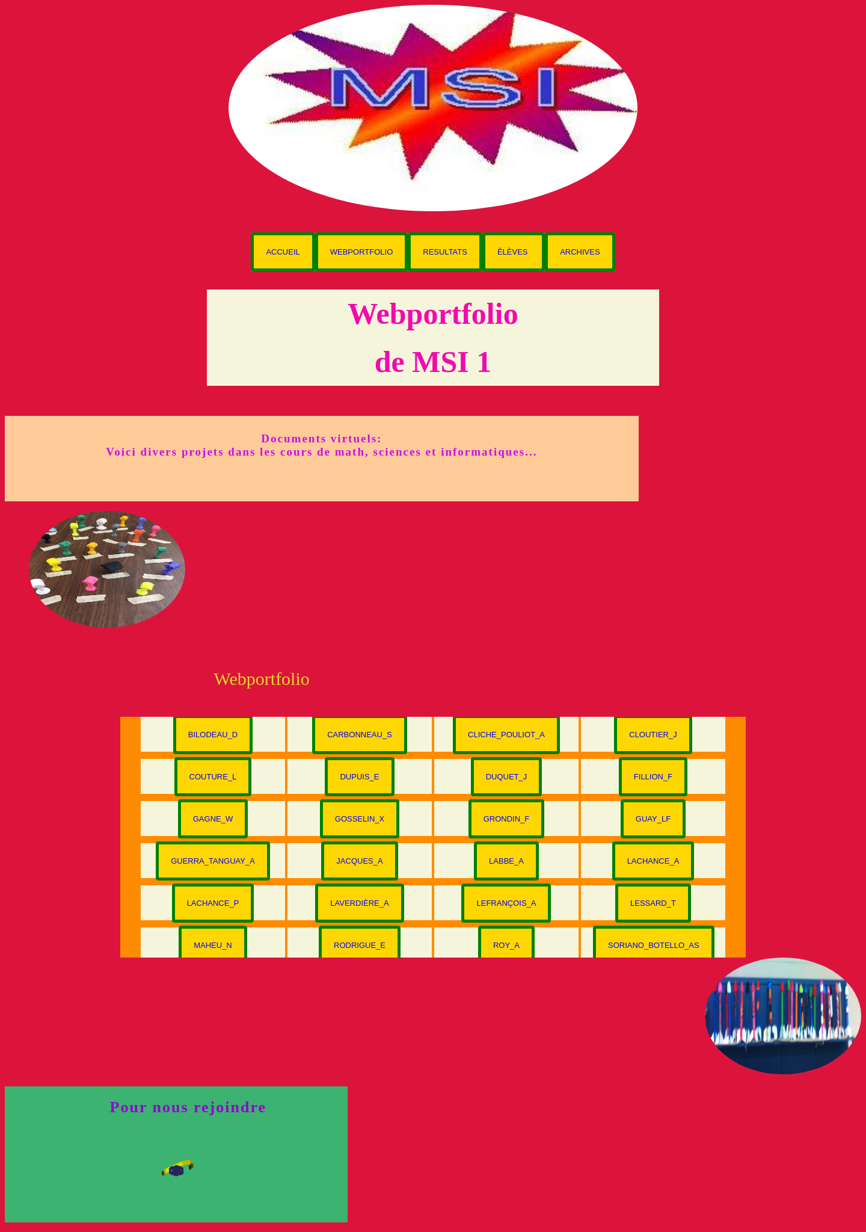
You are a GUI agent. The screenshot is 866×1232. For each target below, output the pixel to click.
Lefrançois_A (506, 903)
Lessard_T (653, 903)
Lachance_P (213, 903)
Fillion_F (653, 776)
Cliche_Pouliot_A (506, 734)
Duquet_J (506, 776)
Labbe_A (506, 860)
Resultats (445, 251)
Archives (580, 251)
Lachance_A (653, 860)
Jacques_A (359, 860)
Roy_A (506, 945)
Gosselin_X (359, 818)
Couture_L (213, 776)
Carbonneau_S (359, 734)
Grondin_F (507, 818)
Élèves (513, 251)
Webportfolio (361, 251)
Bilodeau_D (213, 734)
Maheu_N (213, 945)
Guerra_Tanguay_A (213, 860)
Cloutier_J (653, 734)
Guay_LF (653, 818)
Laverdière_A (359, 903)
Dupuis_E (359, 776)
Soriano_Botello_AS (653, 945)
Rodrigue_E (359, 945)
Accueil (282, 251)
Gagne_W (213, 818)
